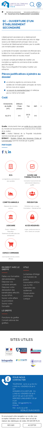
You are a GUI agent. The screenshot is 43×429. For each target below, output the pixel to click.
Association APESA (31, 282)
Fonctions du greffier (10, 317)
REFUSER (10, 425)
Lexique (26, 299)
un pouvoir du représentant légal (18, 90)
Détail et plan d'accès (30, 410)
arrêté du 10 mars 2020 (32, 126)
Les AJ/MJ (27, 285)
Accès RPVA (7, 295)
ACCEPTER (32, 425)
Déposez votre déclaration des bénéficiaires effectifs (10, 290)
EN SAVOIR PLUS (33, 421)
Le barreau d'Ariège (31, 274)
